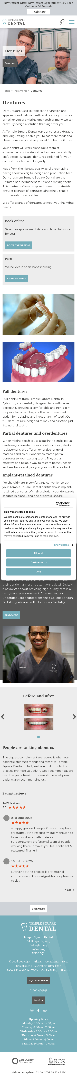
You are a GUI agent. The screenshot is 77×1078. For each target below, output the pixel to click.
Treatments (20, 90)
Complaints (52, 961)
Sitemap (65, 970)
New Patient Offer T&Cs (47, 966)
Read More (11, 615)
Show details (61, 545)
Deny (38, 571)
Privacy (38, 961)
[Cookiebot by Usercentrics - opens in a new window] (55, 504)
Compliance (23, 966)
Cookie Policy (49, 970)
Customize (38, 562)
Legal (65, 961)
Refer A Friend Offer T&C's (22, 970)
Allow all (38, 553)
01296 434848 (38, 990)
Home (6, 90)
